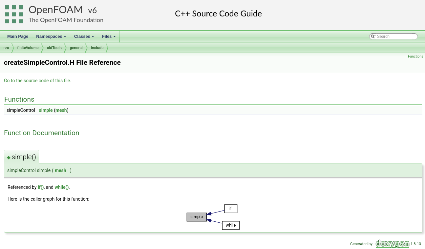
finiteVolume (28, 48)
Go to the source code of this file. (37, 80)
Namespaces (51, 38)
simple (46, 110)
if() (41, 187)
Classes (84, 38)
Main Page (17, 36)
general (76, 48)
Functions (415, 56)
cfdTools (54, 48)
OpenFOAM (56, 9)
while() (61, 187)
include (97, 48)
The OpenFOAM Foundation (66, 19)
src (6, 48)
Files (109, 38)
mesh (61, 110)
